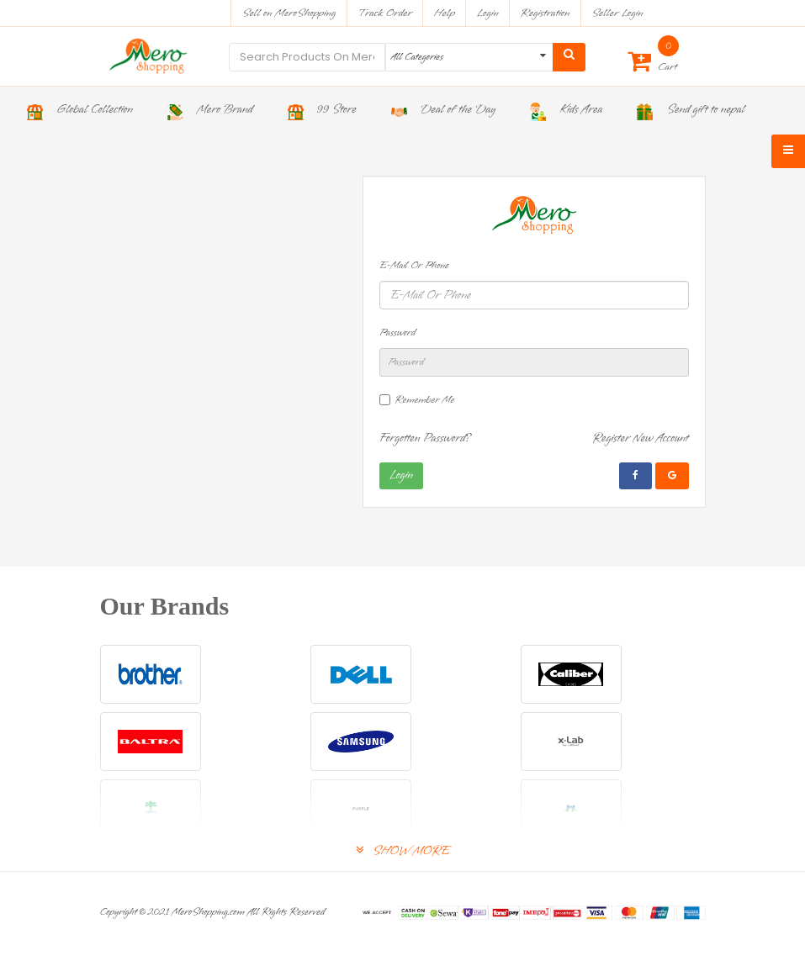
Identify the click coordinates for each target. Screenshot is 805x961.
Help (444, 13)
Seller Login (617, 13)
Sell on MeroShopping (289, 13)
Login (488, 13)
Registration (545, 13)
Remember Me (424, 400)
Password (397, 333)
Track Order (384, 13)
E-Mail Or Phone (414, 265)
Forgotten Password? (425, 438)
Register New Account (640, 438)
